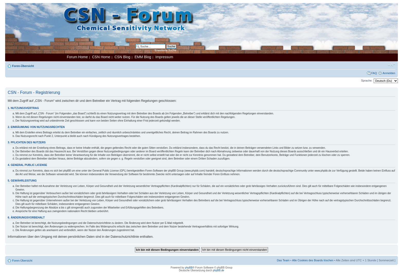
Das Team (283, 260)
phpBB (189, 267)
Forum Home (77, 57)
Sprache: (366, 80)
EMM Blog (142, 57)
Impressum (164, 57)
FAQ (374, 73)
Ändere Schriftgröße (391, 65)
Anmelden (388, 73)
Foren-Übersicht (23, 65)
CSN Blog (122, 57)
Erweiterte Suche (165, 50)
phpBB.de (218, 270)
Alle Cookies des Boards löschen (312, 260)
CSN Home (101, 57)
